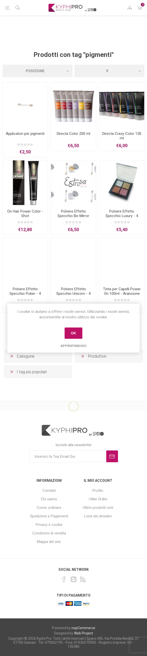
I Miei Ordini (97, 499)
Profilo (97, 490)
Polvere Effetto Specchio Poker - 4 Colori (25, 293)
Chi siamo (49, 499)
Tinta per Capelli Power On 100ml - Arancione (122, 291)
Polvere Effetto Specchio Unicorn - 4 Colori (73, 293)
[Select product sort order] (37, 71)
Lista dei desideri (98, 516)
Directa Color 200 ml (73, 133)
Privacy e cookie (49, 524)
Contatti (49, 490)
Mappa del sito (49, 541)
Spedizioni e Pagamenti (49, 516)
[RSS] (83, 579)
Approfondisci (73, 345)
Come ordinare (49, 507)
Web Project (83, 633)
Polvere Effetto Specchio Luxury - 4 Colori (122, 216)
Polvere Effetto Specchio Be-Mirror (73, 213)
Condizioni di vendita (49, 533)
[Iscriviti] (67, 456)
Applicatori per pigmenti (25, 133)
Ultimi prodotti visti (98, 507)
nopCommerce (83, 628)
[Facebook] (64, 579)
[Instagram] (74, 579)
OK (73, 333)
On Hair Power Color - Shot (25, 213)
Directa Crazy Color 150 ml (121, 135)
